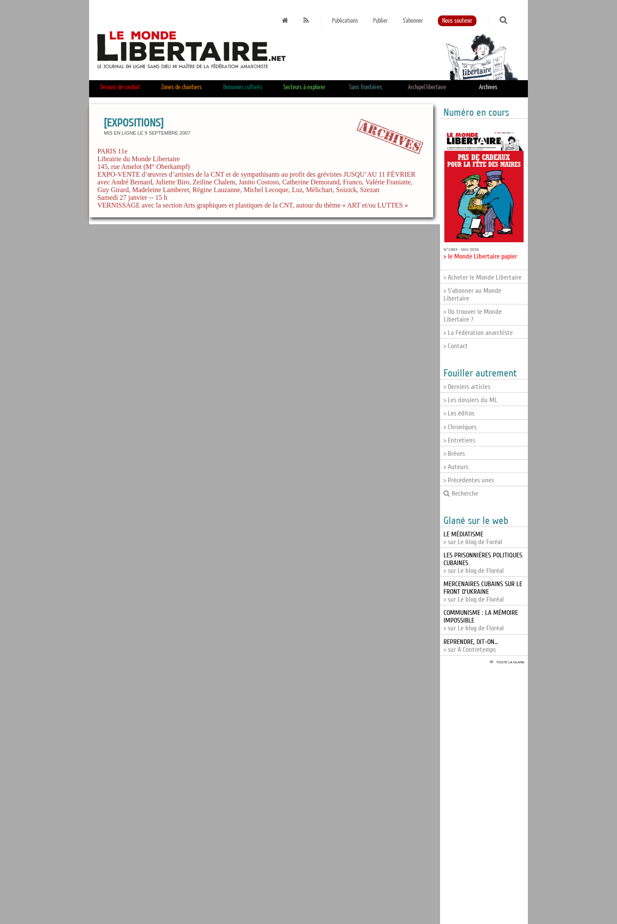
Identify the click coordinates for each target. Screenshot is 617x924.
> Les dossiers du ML (470, 400)
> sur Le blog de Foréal (472, 538)
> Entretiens (459, 440)
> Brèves (454, 453)
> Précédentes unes (468, 480)
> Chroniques (459, 427)
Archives (488, 87)
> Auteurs (455, 467)
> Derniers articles (466, 387)
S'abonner (413, 21)
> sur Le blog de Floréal (482, 591)
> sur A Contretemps (470, 645)
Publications (345, 21)
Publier (380, 21)
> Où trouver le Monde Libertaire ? (472, 315)
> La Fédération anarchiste (478, 333)
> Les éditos (458, 413)
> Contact (455, 346)
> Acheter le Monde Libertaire (482, 277)
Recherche (460, 493)
